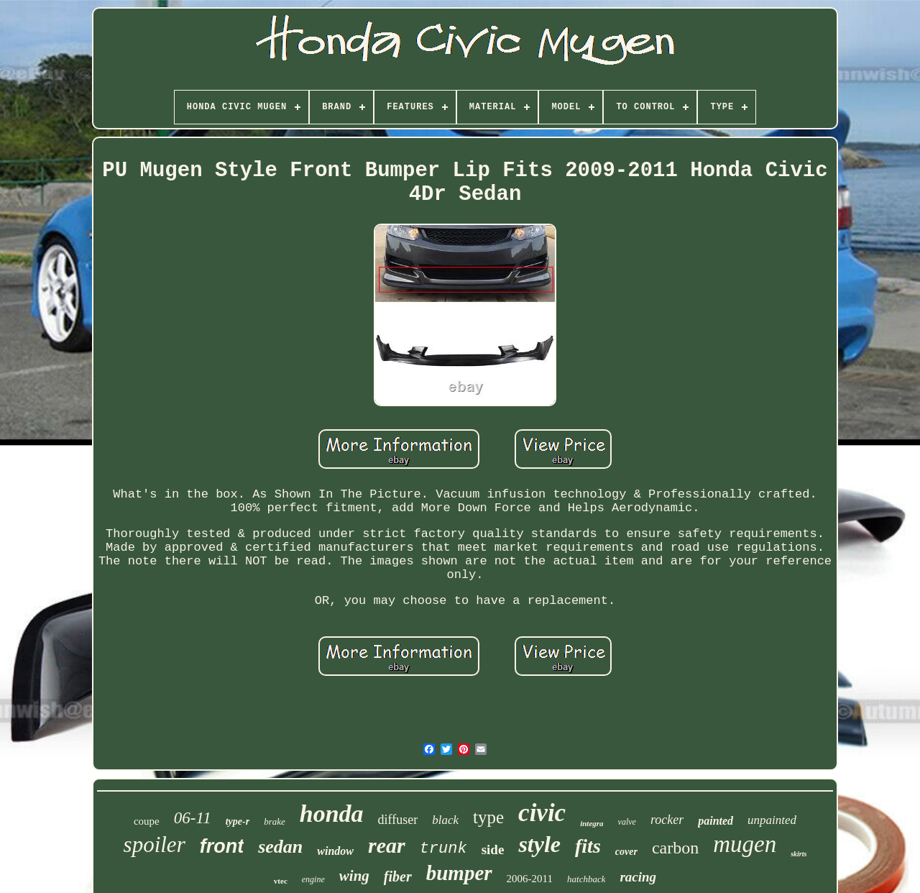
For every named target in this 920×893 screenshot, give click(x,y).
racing (638, 876)
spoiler (154, 844)
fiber (398, 876)
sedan (280, 846)
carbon (675, 847)
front (222, 846)
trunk (443, 849)
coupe (147, 821)
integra (591, 823)
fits (588, 846)
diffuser (398, 819)
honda (332, 813)
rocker (667, 819)
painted (715, 821)
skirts (798, 854)
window (335, 851)
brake (274, 821)
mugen (744, 844)
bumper (459, 872)
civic (542, 813)
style (539, 844)
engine (313, 879)
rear (386, 845)
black (445, 820)
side (493, 849)
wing (354, 875)
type (488, 817)
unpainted (772, 820)
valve (627, 822)
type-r (237, 821)
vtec (281, 880)
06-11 (192, 818)
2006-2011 (530, 878)
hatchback (586, 879)
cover (626, 851)
